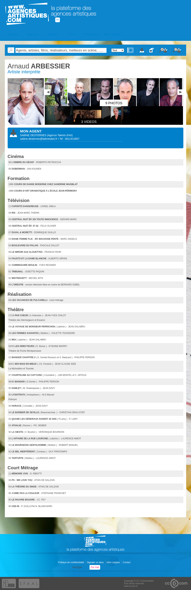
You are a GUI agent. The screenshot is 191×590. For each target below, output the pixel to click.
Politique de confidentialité (71, 562)
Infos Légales (113, 562)
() (60, 135)
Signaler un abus (95, 562)
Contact (127, 562)
